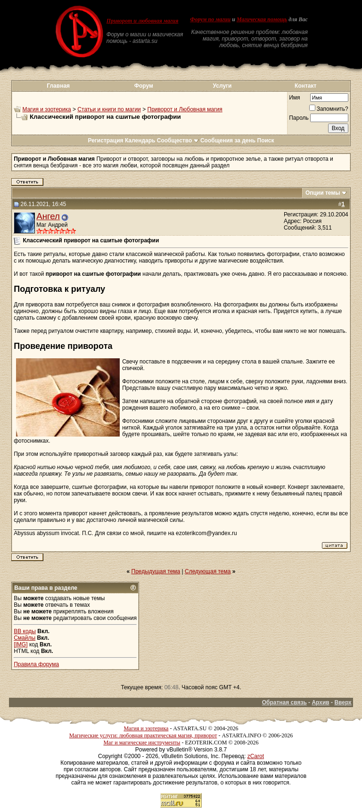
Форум (143, 86)
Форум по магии (210, 19)
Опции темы (322, 193)
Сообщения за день (227, 140)
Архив (320, 702)
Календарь (140, 140)
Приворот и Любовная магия (185, 109)
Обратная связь (284, 702)
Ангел (48, 216)
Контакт (305, 86)
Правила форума (36, 664)
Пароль (299, 118)
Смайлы (24, 638)
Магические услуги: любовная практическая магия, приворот (143, 735)
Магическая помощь (262, 19)
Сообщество (178, 140)
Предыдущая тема (156, 571)
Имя (294, 97)
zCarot (255, 756)
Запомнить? (328, 109)
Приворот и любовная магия (143, 20)
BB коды (25, 631)
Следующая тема (207, 571)
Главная (58, 86)
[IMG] (20, 644)
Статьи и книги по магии (108, 109)
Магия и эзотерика (47, 109)
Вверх (342, 702)
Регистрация (105, 140)
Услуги (222, 86)
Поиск (265, 140)
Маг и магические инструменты (141, 742)
